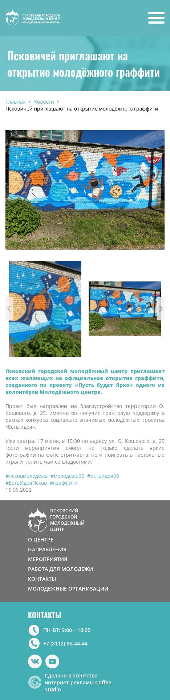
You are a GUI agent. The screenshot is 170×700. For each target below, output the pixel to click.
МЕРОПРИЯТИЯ (47, 559)
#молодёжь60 (67, 475)
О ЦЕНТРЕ (40, 539)
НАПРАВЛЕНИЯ (47, 549)
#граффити (64, 482)
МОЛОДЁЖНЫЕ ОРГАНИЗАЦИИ (68, 588)
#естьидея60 (103, 475)
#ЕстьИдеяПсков (26, 482)
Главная (15, 101)
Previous (9, 308)
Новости (43, 101)
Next (161, 308)
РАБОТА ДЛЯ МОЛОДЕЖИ (60, 568)
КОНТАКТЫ (42, 578)
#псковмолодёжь (26, 475)
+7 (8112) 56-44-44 (65, 643)
